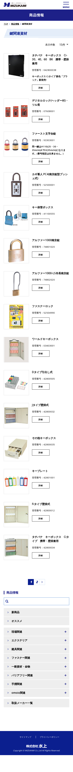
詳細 (41, 87)
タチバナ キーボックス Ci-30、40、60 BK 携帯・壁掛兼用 (50, 59)
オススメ (16, 621)
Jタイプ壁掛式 (40, 405)
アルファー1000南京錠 (46, 240)
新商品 (15, 612)
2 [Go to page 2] (37, 582)
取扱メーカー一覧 (22, 703)
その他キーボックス (44, 438)
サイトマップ (25, 737)
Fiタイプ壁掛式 (41, 504)
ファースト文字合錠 (44, 133)
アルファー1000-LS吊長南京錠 (50, 273)
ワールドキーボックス (45, 339)
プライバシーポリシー (49, 737)
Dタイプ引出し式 (42, 372)
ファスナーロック (42, 306)
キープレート (40, 471)
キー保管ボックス (42, 207)
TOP (6, 24)
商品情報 (15, 24)
